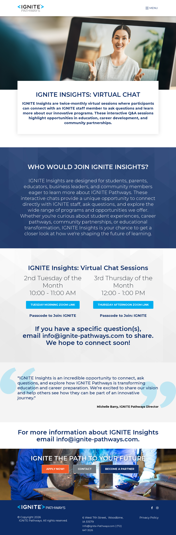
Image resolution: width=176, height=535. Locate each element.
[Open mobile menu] (152, 8)
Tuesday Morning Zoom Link (53, 304)
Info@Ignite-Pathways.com (98, 525)
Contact (85, 468)
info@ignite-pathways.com (83, 335)
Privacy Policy (149, 517)
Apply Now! (55, 468)
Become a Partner (119, 468)
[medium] (152, 507)
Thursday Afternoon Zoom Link (123, 304)
